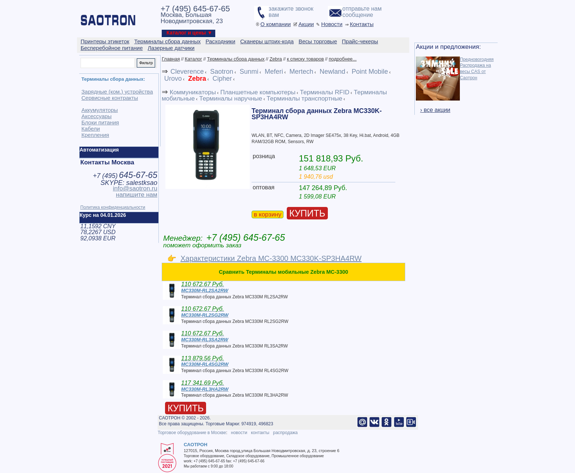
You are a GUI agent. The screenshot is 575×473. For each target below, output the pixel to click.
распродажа (285, 432)
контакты (260, 432)
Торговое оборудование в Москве (192, 432)
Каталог (193, 59)
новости (239, 432)
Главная (171, 59)
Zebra (276, 59)
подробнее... (342, 59)
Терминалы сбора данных (235, 59)
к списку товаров (305, 59)
